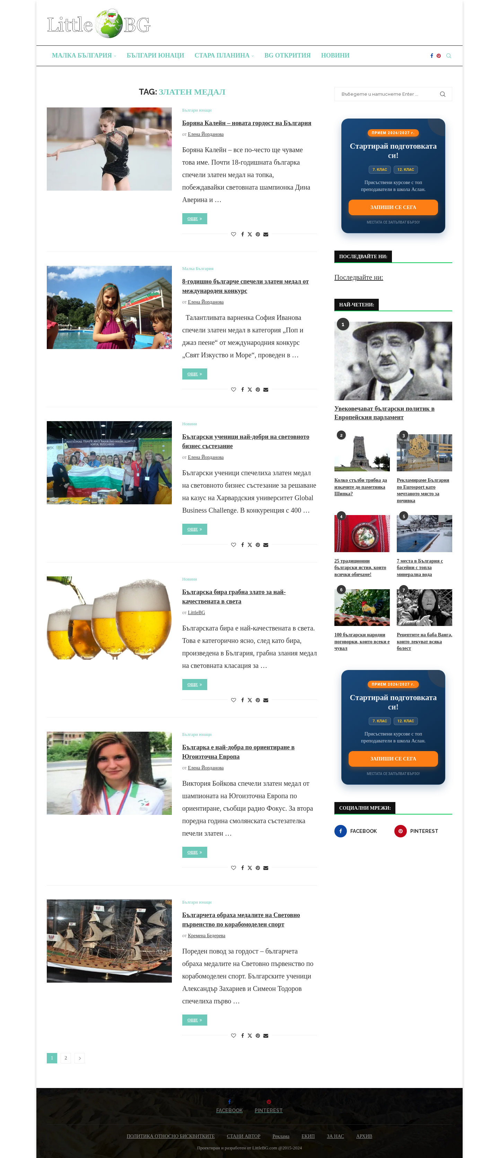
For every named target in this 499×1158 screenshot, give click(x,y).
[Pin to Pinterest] (258, 234)
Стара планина (222, 55)
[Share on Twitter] (249, 234)
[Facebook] (431, 56)
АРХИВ (364, 1136)
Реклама (280, 1136)
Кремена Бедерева (206, 935)
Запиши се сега (393, 207)
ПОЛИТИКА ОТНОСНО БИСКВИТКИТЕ (171, 1136)
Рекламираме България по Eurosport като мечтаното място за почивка (423, 490)
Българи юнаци (155, 55)
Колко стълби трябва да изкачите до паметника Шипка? (360, 487)
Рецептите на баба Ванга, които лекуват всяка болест (424, 641)
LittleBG (196, 612)
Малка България (82, 55)
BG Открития (287, 55)
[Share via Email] (265, 234)
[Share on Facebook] (242, 234)
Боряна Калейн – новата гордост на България (247, 123)
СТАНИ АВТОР (244, 1136)
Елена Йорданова (206, 134)
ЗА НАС (335, 1136)
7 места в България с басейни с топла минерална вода (420, 567)
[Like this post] (233, 234)
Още (194, 218)
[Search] (448, 56)
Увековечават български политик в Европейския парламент (384, 413)
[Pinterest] (439, 56)
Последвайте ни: (358, 277)
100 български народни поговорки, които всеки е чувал (361, 641)
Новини (335, 55)
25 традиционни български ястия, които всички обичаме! (360, 567)
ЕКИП (308, 1136)
